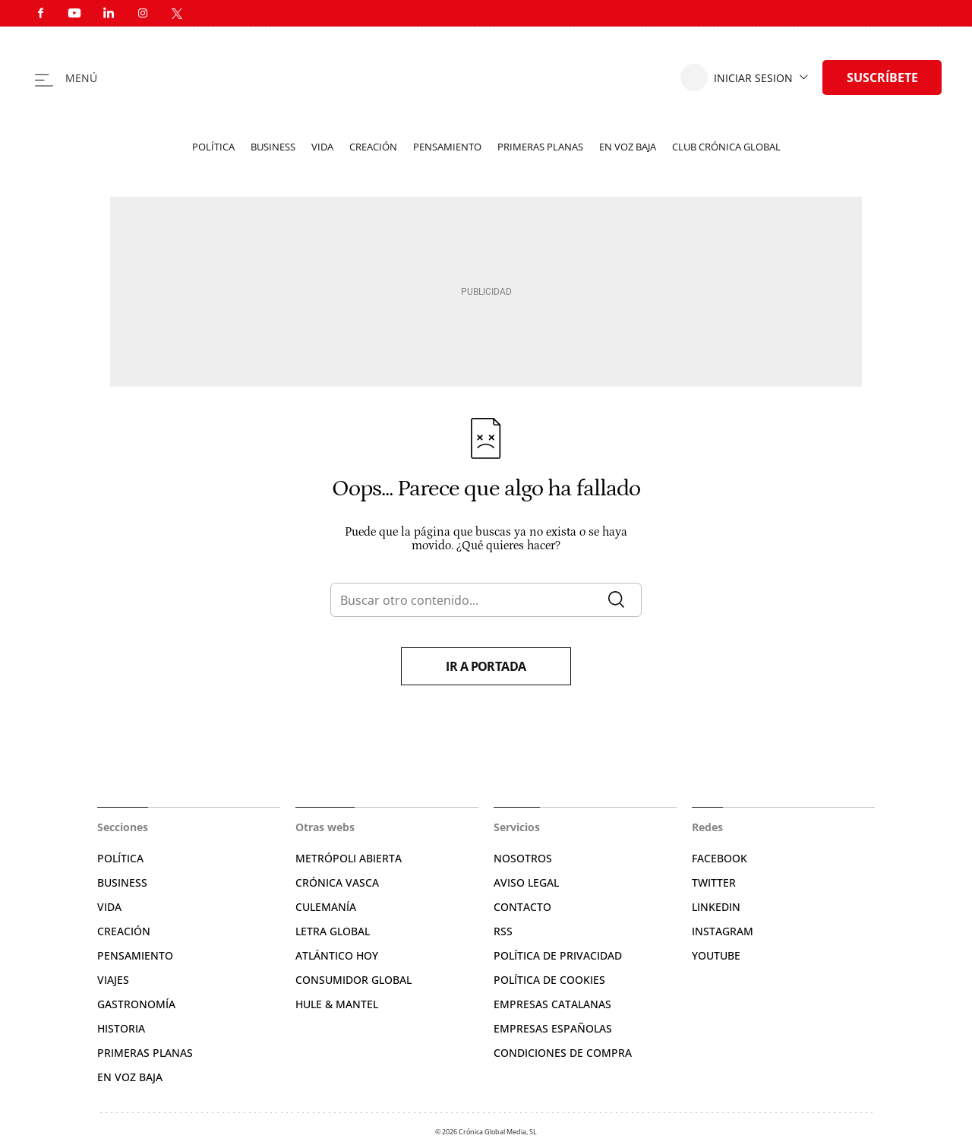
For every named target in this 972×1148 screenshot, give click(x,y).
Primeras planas (540, 146)
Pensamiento (447, 146)
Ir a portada (486, 666)
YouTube (716, 955)
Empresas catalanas (552, 1004)
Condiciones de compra (563, 1052)
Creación (373, 146)
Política (213, 146)
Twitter (714, 882)
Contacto (522, 907)
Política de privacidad (558, 955)
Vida (322, 146)
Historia (121, 1028)
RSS (503, 931)
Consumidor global (353, 979)
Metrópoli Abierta (348, 858)
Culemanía (325, 907)
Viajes (113, 979)
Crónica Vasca (337, 882)
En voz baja (627, 146)
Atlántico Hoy (336, 955)
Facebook (719, 858)
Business (273, 146)
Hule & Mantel (336, 1004)
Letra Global (332, 931)
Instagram (722, 931)
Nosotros (523, 858)
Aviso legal (526, 882)
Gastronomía (136, 1004)
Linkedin (716, 907)
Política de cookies (549, 979)
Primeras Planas (145, 1052)
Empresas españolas (553, 1028)
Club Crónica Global (726, 146)
